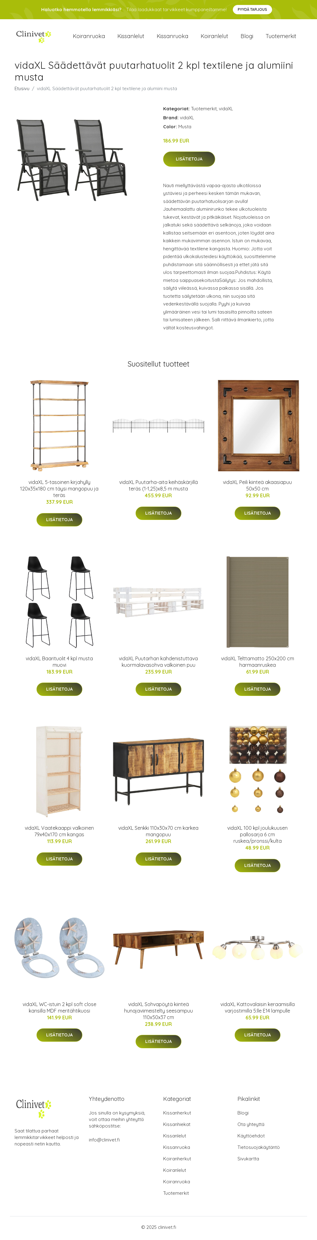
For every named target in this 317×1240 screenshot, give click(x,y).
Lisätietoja (189, 161)
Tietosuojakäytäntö (258, 1149)
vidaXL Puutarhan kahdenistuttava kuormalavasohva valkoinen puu (158, 663)
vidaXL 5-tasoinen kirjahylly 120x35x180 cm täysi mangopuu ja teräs (59, 490)
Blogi (247, 37)
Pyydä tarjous (252, 9)
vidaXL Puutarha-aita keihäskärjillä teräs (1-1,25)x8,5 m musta (158, 487)
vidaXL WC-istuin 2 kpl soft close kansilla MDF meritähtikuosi (59, 1009)
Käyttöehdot (251, 1138)
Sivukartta (248, 1161)
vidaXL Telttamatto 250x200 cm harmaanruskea (257, 663)
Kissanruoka (172, 37)
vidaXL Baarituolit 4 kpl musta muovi (59, 663)
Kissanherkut (177, 1115)
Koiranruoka (89, 37)
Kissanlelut (130, 37)
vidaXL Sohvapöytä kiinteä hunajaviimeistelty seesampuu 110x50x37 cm (158, 1012)
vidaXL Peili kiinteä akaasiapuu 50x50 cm (257, 487)
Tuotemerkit (281, 37)
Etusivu (22, 90)
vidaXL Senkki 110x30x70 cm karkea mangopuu (158, 833)
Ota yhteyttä (250, 1126)
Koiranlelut (214, 37)
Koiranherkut (177, 1161)
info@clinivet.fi (104, 1142)
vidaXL (226, 110)
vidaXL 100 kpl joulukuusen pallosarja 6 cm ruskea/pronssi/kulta (257, 836)
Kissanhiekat (176, 1126)
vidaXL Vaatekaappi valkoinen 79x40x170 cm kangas (59, 833)
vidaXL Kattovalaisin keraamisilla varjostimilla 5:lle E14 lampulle (257, 1009)
